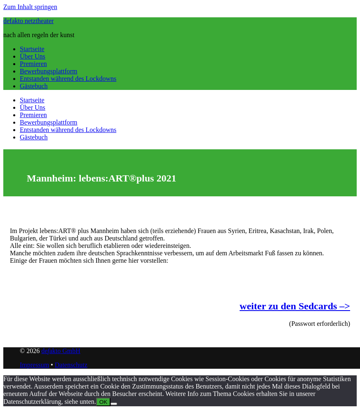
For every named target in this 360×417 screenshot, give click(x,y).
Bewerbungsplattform (49, 71)
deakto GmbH (60, 350)
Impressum (34, 364)
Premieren (33, 63)
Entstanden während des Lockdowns (68, 78)
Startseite (32, 48)
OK (103, 402)
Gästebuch (34, 86)
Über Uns (32, 56)
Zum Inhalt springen (30, 6)
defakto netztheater (28, 20)
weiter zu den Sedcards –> (295, 306)
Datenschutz (71, 364)
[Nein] (114, 404)
